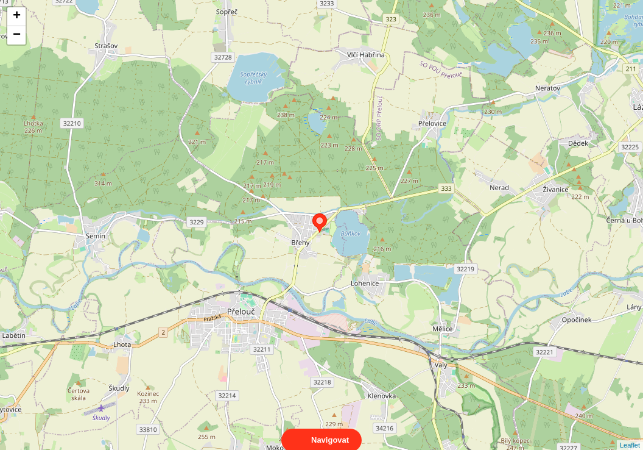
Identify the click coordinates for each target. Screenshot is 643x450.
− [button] (17, 35)
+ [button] (17, 16)
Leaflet (630, 434)
